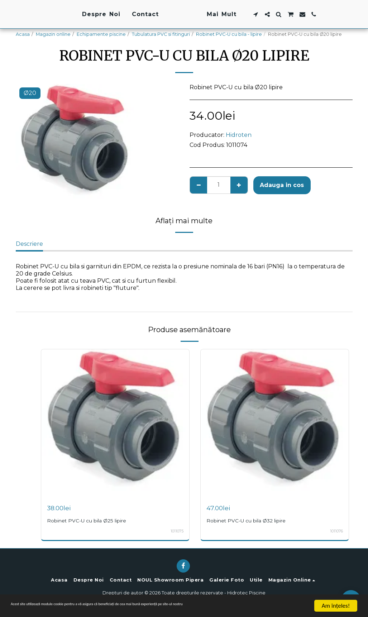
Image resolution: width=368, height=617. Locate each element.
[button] (301, 14)
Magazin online (53, 34)
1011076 (335, 531)
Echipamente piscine (101, 34)
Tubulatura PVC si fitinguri (161, 34)
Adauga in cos (282, 185)
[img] (115, 423)
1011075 (176, 531)
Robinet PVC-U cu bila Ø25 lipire (91, 520)
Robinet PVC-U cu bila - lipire (229, 34)
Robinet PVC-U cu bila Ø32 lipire (250, 520)
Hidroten (239, 134)
